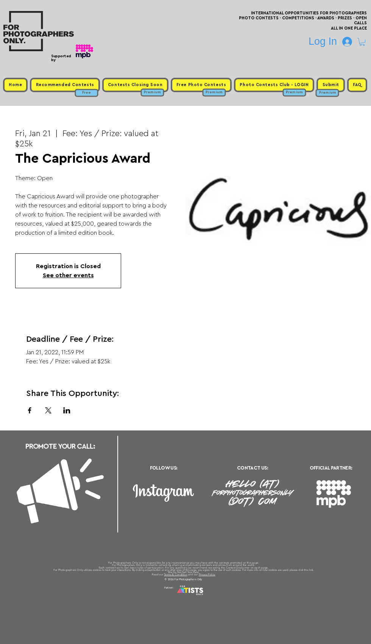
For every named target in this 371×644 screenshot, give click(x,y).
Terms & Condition (175, 574)
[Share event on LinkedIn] (66, 410)
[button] (362, 42)
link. (311, 570)
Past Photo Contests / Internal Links (210, 597)
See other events (68, 275)
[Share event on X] (48, 410)
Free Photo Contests (173, 597)
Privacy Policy (207, 574)
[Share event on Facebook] (29, 410)
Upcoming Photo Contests (143, 597)
